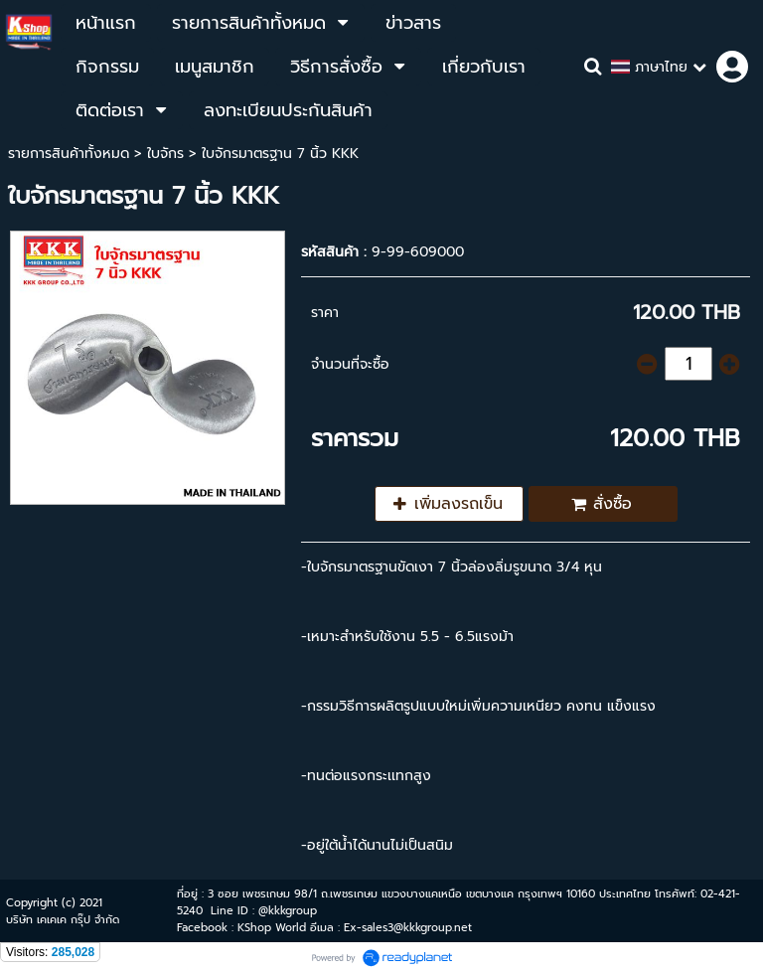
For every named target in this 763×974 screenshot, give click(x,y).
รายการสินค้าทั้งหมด (68, 153)
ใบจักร (165, 153)
